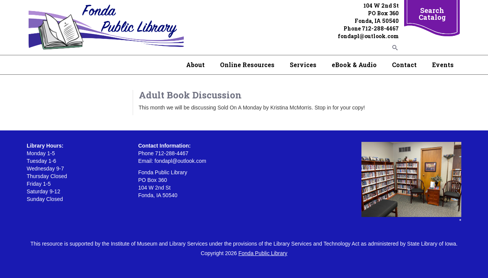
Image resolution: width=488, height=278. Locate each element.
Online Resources (247, 65)
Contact (404, 65)
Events (443, 65)
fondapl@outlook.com (368, 36)
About (195, 65)
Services (303, 65)
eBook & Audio (354, 65)
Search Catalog (432, 14)
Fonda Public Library (262, 253)
